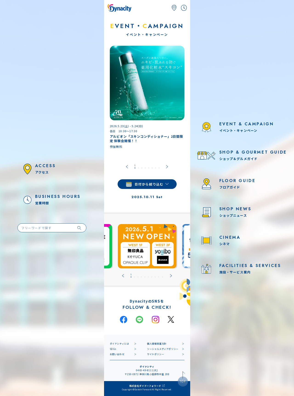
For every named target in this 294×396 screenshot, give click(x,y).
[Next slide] (167, 166)
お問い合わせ (117, 354)
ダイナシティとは (119, 343)
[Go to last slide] (127, 166)
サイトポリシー (155, 354)
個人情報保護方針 (157, 343)
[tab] (135, 166)
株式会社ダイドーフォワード (145, 386)
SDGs (113, 349)
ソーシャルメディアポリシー (162, 349)
